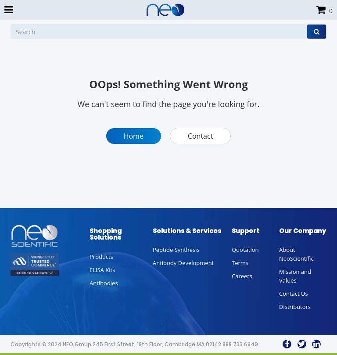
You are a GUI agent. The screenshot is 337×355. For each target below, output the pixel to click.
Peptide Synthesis (176, 250)
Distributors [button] (295, 307)
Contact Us (293, 294)
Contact (200, 136)
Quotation (245, 250)
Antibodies (104, 283)
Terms (240, 263)
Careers (242, 276)
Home (133, 136)
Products (101, 257)
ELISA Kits (102, 270)
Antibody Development (183, 263)
